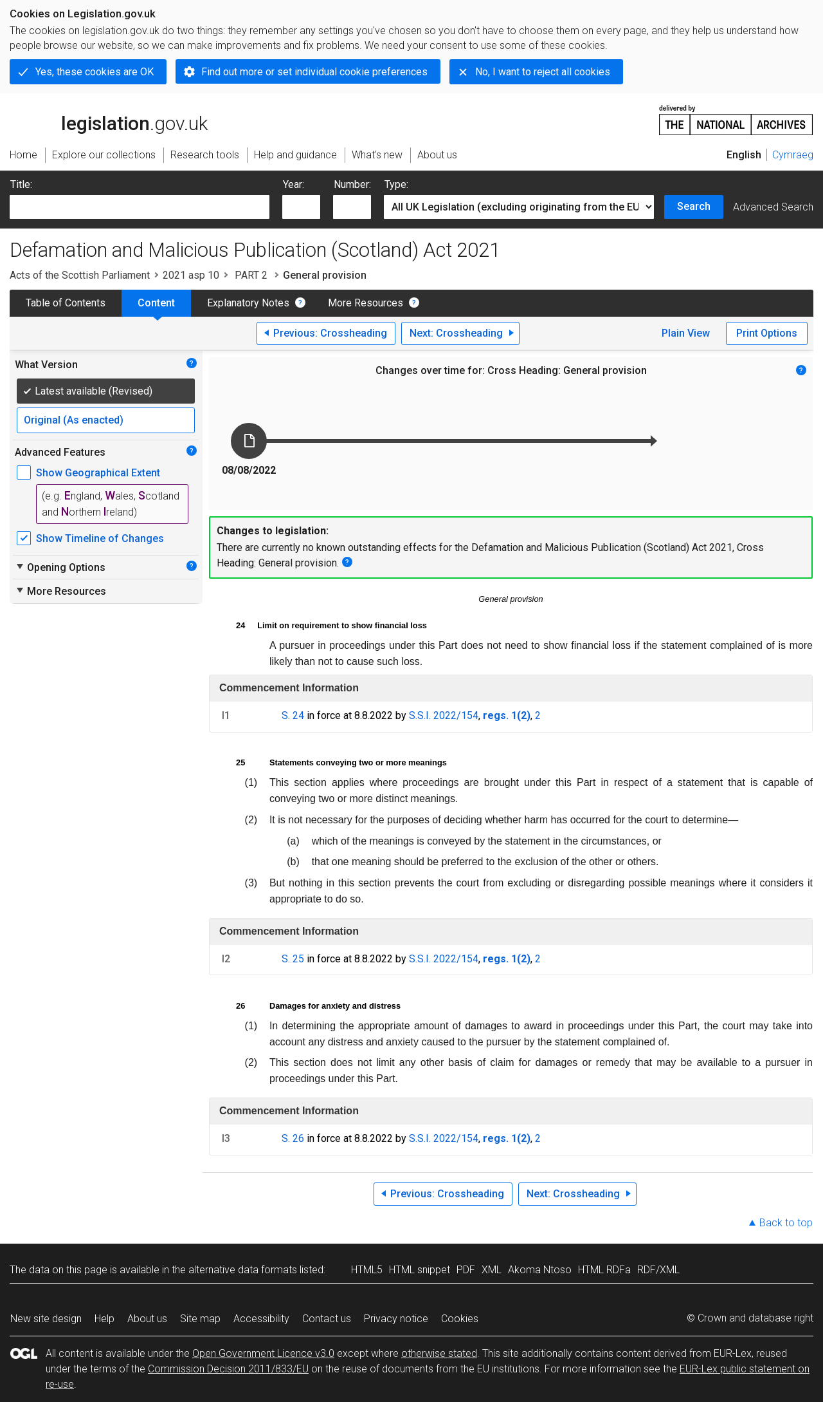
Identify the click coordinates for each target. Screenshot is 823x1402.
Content (156, 303)
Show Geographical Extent (98, 473)
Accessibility (261, 1319)
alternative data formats (242, 1270)
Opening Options (60, 567)
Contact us (326, 1319)
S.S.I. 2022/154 (443, 715)
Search (693, 206)
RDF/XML (658, 1270)
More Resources (365, 303)
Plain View (686, 333)
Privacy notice (396, 1319)
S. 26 (293, 1138)
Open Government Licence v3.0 (263, 1353)
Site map (200, 1319)
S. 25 (293, 959)
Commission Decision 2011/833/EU (228, 1369)
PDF (466, 1270)
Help (104, 1319)
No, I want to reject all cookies (542, 72)
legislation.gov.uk (109, 119)
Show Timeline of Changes (100, 538)
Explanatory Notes (248, 303)
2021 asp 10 (191, 275)
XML (492, 1270)
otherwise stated (439, 1353)
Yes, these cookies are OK (94, 72)
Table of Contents (65, 303)
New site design (46, 1319)
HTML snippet (419, 1270)
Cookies (459, 1319)
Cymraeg (792, 155)
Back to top (786, 1223)
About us (147, 1319)
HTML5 (367, 1270)
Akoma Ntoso (540, 1270)
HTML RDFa (604, 1270)
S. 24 (293, 715)
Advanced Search (773, 207)
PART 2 (251, 275)
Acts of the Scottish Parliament (80, 275)
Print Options (766, 333)
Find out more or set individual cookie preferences (314, 72)
